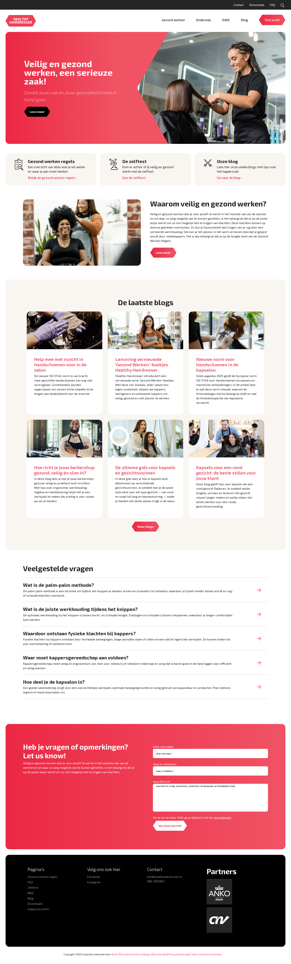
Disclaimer (126, 958)
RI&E (31, 897)
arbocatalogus (142, 958)
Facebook (93, 881)
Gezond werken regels (43, 881)
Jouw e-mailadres (164, 768)
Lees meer (37, 111)
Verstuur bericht (170, 829)
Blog (30, 902)
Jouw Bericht (161, 785)
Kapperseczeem (38, 913)
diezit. (114, 958)
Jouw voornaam (163, 750)
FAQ (272, 4)
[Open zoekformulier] (282, 5)
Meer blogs (145, 526)
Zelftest (33, 891)
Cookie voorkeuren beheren (206, 958)
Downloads (256, 4)
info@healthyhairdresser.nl (164, 881)
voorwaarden (222, 821)
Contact (238, 4)
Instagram (94, 886)
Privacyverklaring (178, 958)
